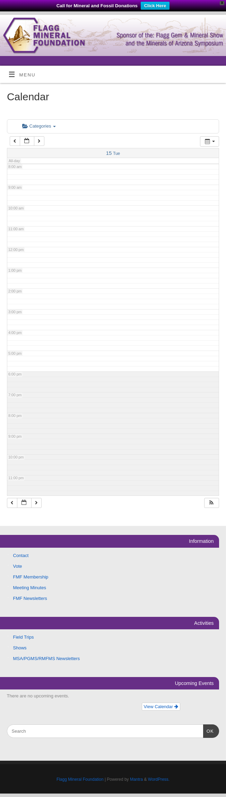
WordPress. (159, 779)
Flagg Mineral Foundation (80, 779)
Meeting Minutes (29, 587)
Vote (17, 566)
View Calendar (161, 706)
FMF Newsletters (30, 598)
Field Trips (23, 637)
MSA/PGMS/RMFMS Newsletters (46, 658)
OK (208, 730)
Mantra (136, 779)
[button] (211, 503)
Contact (21, 555)
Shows (20, 647)
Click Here (155, 5)
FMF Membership (31, 577)
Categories (39, 126)
